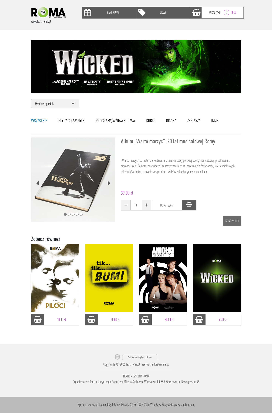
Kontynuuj (232, 221)
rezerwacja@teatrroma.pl (155, 364)
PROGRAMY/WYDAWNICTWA (115, 120)
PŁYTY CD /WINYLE (71, 120)
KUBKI (150, 120)
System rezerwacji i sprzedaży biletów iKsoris (103, 404)
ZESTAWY (193, 120)
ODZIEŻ (171, 120)
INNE (214, 120)
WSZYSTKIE (39, 120)
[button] (37, 179)
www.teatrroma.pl (41, 21)
